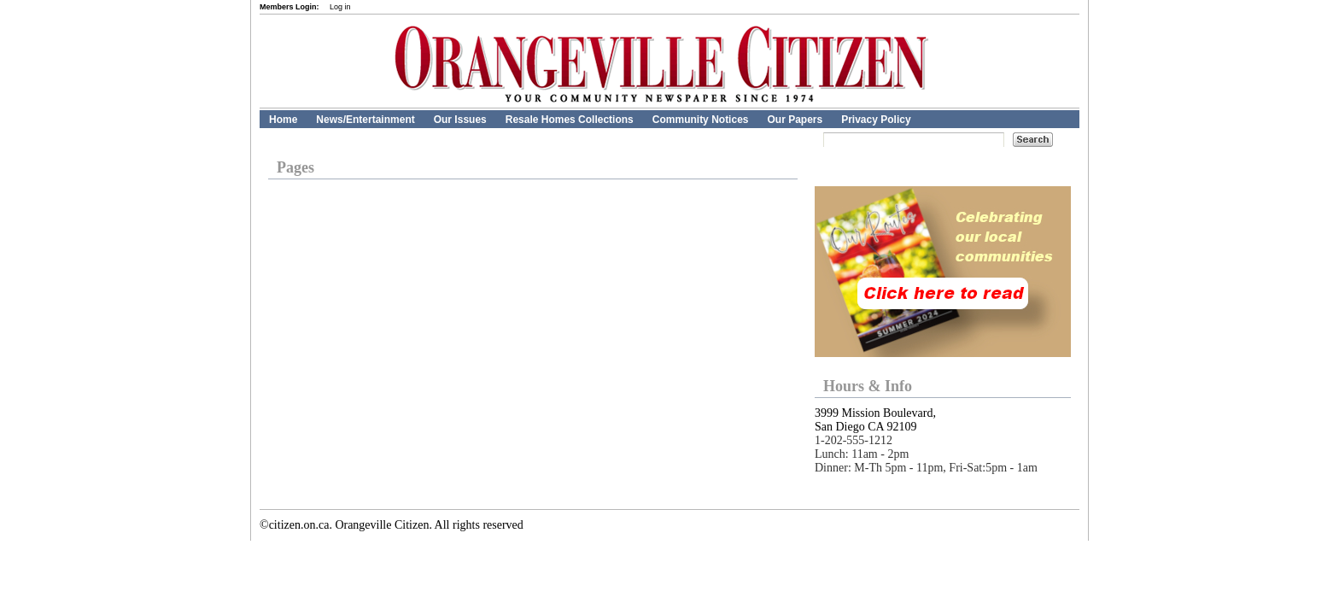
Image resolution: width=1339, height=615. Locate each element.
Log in (340, 7)
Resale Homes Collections (570, 120)
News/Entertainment (365, 120)
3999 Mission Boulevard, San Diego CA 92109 (875, 420)
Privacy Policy (875, 120)
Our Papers (794, 120)
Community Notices (700, 120)
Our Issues (460, 120)
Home (283, 120)
